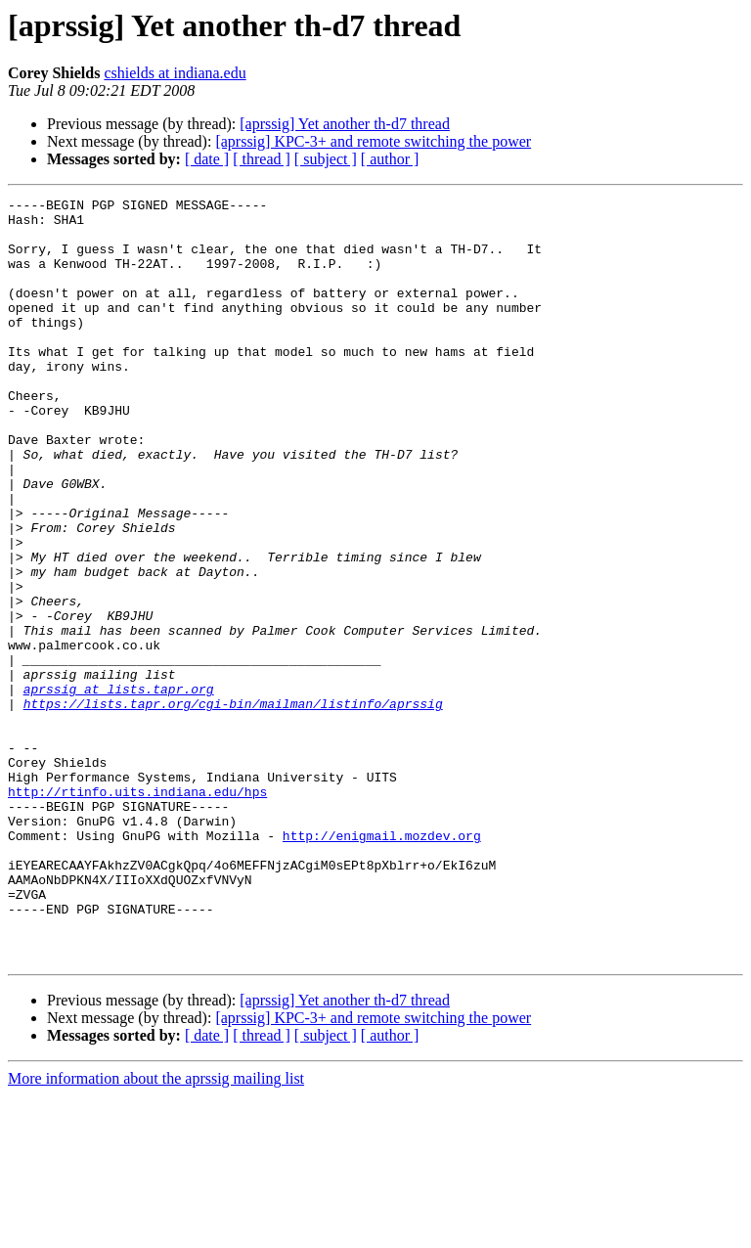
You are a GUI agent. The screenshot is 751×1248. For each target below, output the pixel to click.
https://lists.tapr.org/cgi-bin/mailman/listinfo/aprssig (233, 806)
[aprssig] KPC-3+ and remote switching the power (373, 141)
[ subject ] (325, 159)
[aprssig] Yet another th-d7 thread (345, 123)
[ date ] (207, 159)
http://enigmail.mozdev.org (382, 964)
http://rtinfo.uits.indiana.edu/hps (137, 911)
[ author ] (390, 159)
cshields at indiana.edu (174, 73)
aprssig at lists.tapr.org (118, 788)
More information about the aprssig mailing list (156, 1231)
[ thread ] (261, 159)
